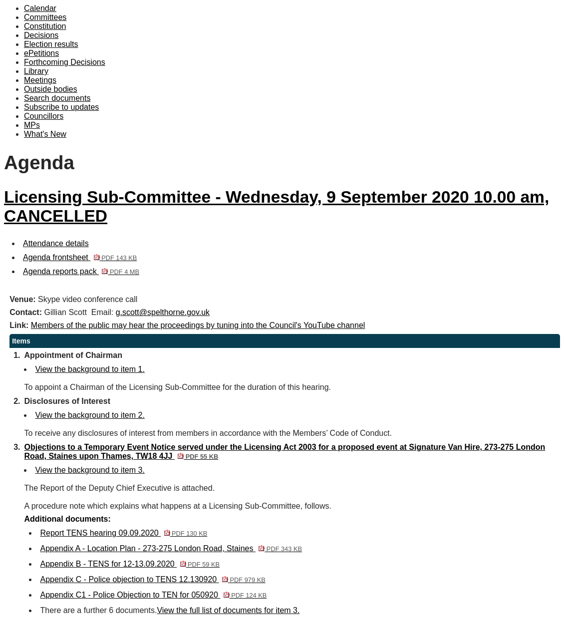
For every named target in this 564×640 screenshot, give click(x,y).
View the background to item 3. (89, 470)
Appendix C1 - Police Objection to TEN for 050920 (153, 595)
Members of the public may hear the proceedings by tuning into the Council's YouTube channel (198, 325)
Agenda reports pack (81, 271)
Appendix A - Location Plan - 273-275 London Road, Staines (171, 548)
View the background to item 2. (89, 415)
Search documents (57, 98)
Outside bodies (50, 89)
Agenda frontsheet (80, 257)
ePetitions (41, 53)
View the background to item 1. (89, 369)
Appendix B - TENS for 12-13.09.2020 (130, 564)
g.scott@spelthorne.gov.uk (163, 312)
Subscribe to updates (61, 107)
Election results (51, 44)
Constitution (45, 26)
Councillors (43, 116)
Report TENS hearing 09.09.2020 (123, 533)
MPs (32, 125)
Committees (45, 17)
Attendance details (56, 243)
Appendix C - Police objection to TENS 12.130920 (152, 579)
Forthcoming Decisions (64, 62)
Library (36, 71)
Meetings (40, 80)
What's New (45, 134)
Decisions (41, 35)
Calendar (40, 8)
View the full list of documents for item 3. (228, 610)
